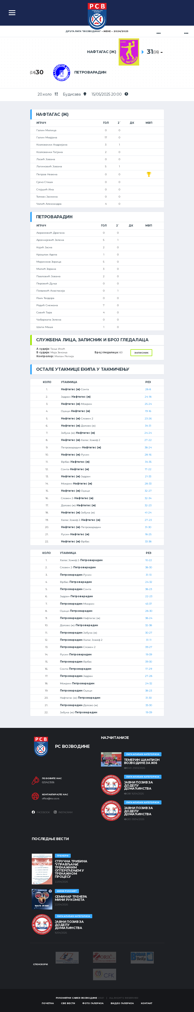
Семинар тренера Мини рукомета (71, 898)
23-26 (148, 418)
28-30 (148, 611)
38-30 (148, 567)
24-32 (148, 582)
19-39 (149, 654)
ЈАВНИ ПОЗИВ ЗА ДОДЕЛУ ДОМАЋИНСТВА (138, 785)
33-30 (149, 705)
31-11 (148, 640)
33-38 (148, 541)
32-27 (148, 490)
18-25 (148, 534)
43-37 (148, 603)
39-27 (148, 647)
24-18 (148, 396)
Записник (141, 352)
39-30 (148, 661)
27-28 (148, 676)
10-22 (148, 560)
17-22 (148, 469)
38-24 (148, 447)
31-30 (148, 527)
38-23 (148, 589)
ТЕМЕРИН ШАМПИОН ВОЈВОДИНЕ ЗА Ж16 (142, 761)
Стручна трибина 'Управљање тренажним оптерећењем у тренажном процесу (71, 869)
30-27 (148, 632)
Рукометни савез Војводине (76, 997)
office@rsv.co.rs (50, 798)
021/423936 (48, 782)
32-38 (148, 625)
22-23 (148, 596)
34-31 (148, 425)
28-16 (148, 454)
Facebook (41, 812)
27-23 (148, 520)
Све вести (68, 1003)
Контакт (146, 1003)
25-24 (148, 404)
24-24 (148, 433)
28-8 (148, 389)
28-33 (148, 483)
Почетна (48, 1003)
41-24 (148, 512)
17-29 (148, 668)
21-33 (148, 476)
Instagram (63, 812)
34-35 (148, 461)
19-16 (148, 411)
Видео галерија (122, 1003)
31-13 (148, 574)
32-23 (148, 505)
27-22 (148, 440)
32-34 (148, 498)
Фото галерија (93, 1003)
